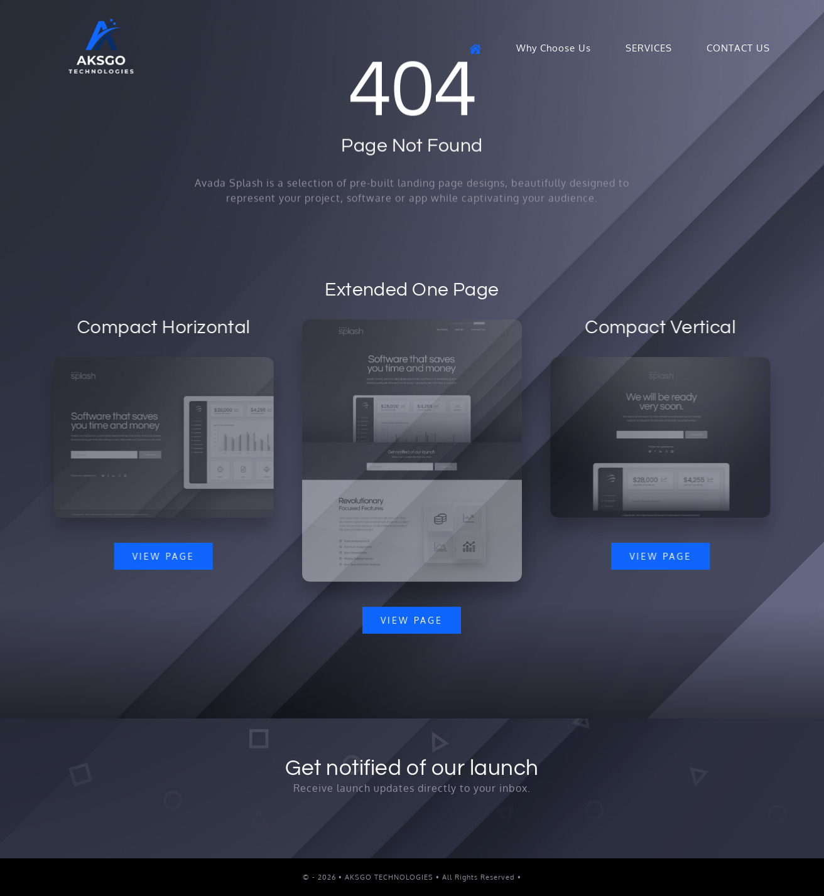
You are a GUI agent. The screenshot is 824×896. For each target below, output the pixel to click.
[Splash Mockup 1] (662, 362)
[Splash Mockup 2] (162, 362)
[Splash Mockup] (412, 325)
